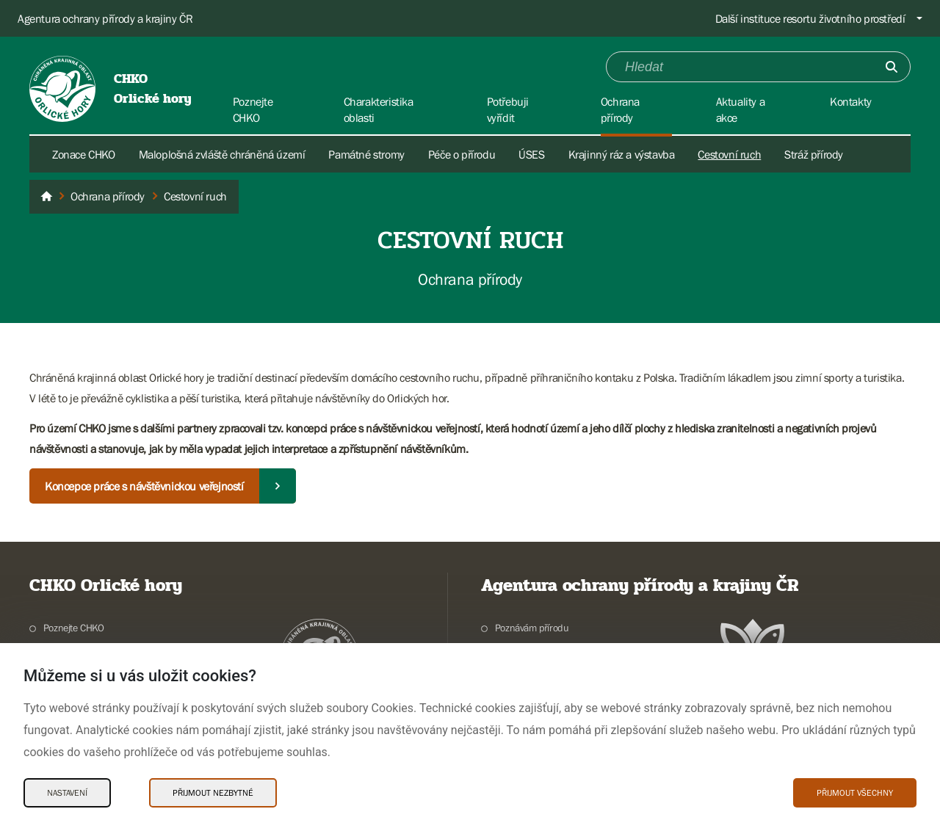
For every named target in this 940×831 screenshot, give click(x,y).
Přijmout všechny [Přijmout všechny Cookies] (855, 793)
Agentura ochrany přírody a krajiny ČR (105, 18)
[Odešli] (891, 66)
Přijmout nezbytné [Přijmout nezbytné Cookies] (213, 793)
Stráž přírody (813, 154)
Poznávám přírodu (532, 628)
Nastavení (67, 793)
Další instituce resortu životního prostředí (810, 18)
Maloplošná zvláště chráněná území (222, 154)
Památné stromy (366, 154)
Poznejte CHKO (73, 628)
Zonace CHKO (83, 154)
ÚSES (531, 154)
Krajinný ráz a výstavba (621, 154)
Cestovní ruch (729, 154)
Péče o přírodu (461, 154)
